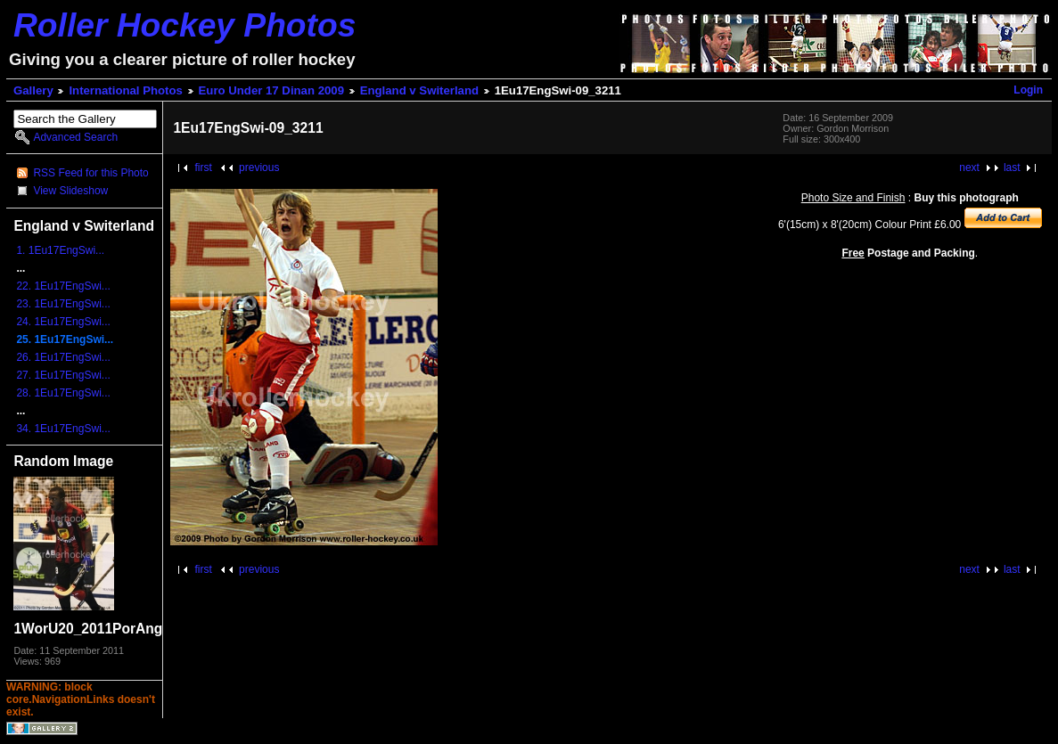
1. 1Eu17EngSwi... (60, 250)
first (202, 167)
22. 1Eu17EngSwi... (63, 286)
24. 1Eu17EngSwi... (63, 321)
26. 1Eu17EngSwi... (63, 357)
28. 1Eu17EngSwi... (63, 393)
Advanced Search (75, 137)
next (969, 167)
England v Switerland (419, 90)
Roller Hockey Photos (184, 25)
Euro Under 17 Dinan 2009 (271, 90)
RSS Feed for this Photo (90, 173)
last (1012, 167)
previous (259, 167)
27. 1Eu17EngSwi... (63, 375)
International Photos (125, 90)
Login (1028, 90)
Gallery (33, 90)
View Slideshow (70, 190)
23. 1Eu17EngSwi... (63, 304)
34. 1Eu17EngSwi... (63, 428)
